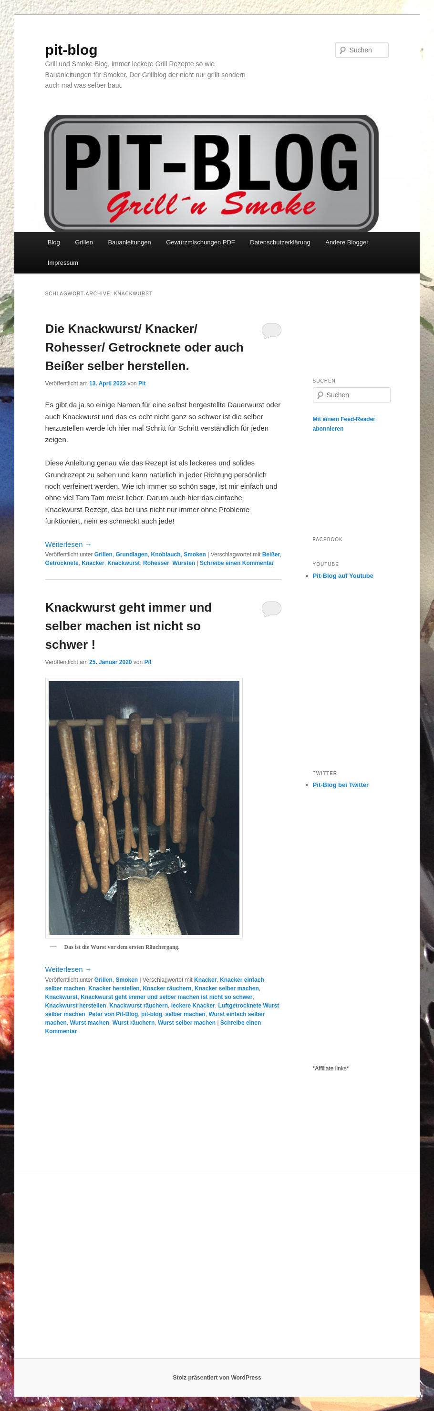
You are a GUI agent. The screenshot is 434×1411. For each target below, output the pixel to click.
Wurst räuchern (134, 1022)
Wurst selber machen (187, 1022)
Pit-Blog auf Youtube (343, 575)
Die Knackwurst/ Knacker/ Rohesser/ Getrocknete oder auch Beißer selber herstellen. (144, 347)
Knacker (93, 563)
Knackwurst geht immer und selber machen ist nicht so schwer (166, 997)
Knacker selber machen (227, 988)
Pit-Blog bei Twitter (341, 784)
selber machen (185, 1014)
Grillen (84, 242)
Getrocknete (62, 563)
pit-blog (71, 50)
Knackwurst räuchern (138, 1005)
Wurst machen (89, 1022)
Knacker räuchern (167, 988)
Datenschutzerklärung (280, 242)
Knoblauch (165, 554)
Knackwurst (123, 563)
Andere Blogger (346, 242)
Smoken (195, 554)
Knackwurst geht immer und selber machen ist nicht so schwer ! (128, 626)
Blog (54, 242)
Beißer (271, 554)
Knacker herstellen (113, 988)
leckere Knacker (193, 1005)
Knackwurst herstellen (75, 1005)
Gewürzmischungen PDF (200, 242)
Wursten (183, 563)
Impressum (63, 262)
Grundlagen (131, 554)
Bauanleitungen (129, 242)
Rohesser (156, 563)
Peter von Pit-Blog (113, 1014)
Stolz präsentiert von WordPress (217, 1377)
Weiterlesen (68, 544)
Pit (141, 383)
